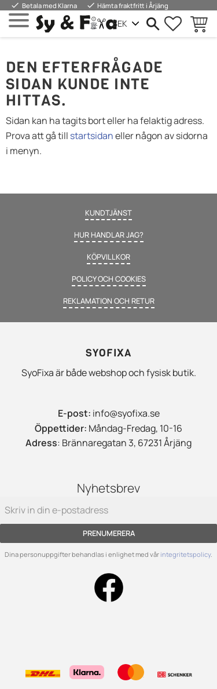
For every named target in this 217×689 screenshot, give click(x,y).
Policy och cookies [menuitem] (109, 279)
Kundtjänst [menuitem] (108, 212)
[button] (19, 20)
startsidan (91, 135)
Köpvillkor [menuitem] (108, 256)
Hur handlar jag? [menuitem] (109, 234)
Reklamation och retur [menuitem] (109, 301)
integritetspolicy (185, 554)
